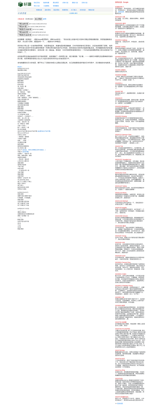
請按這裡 (121, 12)
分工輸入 (74, 10)
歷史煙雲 (56, 2)
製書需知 (65, 10)
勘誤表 (20, 67)
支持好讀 (83, 10)
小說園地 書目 (73, 13)
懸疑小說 (75, 2)
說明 (44, 19)
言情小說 (84, 2)
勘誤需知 (56, 10)
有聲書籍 (56, 6)
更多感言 (120, 403)
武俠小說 (65, 2)
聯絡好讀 (91, 10)
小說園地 (46, 6)
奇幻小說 (37, 6)
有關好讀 (39, 10)
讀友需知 (48, 10)
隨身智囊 (46, 2)
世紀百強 (37, 2)
